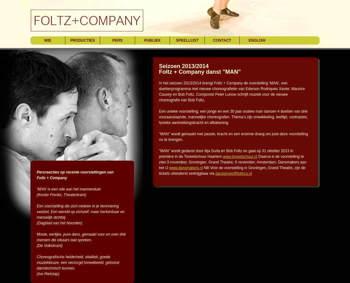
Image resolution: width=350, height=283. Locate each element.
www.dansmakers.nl (186, 168)
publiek (152, 40)
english (257, 40)
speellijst (187, 40)
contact (222, 40)
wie (48, 40)
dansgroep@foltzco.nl (233, 173)
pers (117, 40)
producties (82, 40)
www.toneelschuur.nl (240, 156)
